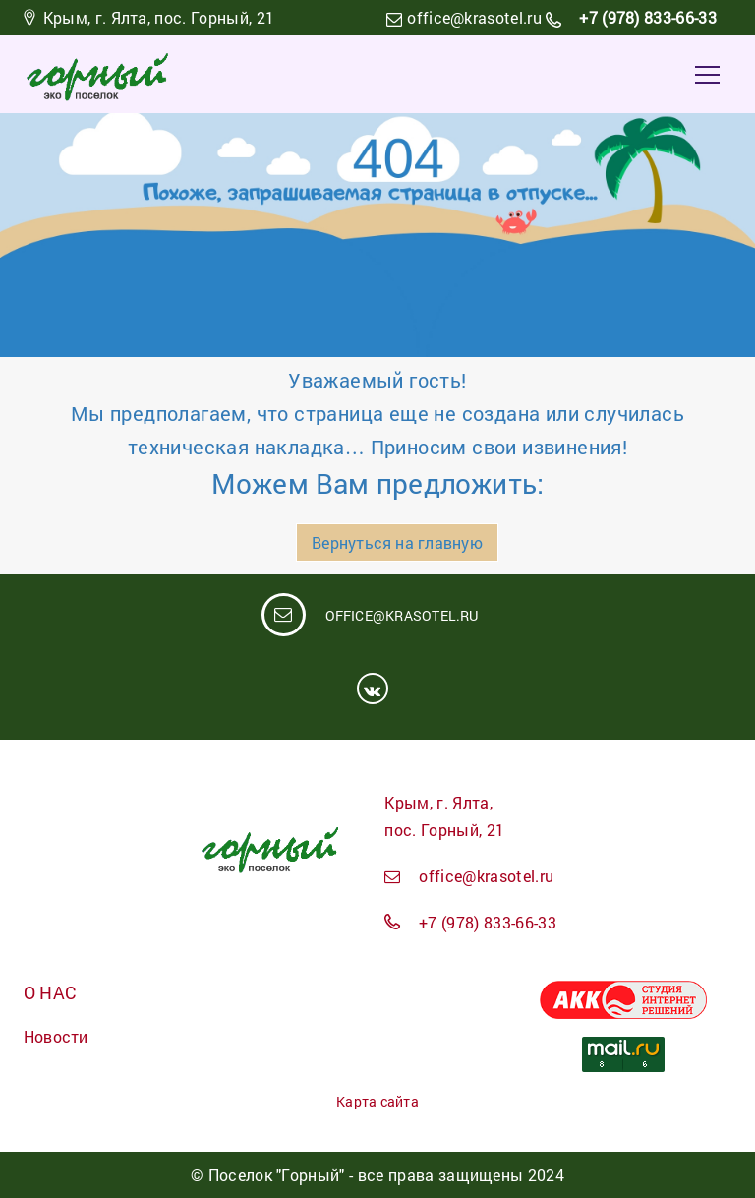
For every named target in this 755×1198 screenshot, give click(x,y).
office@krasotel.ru (474, 17)
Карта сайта (377, 1101)
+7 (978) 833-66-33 (646, 17)
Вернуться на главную (397, 542)
